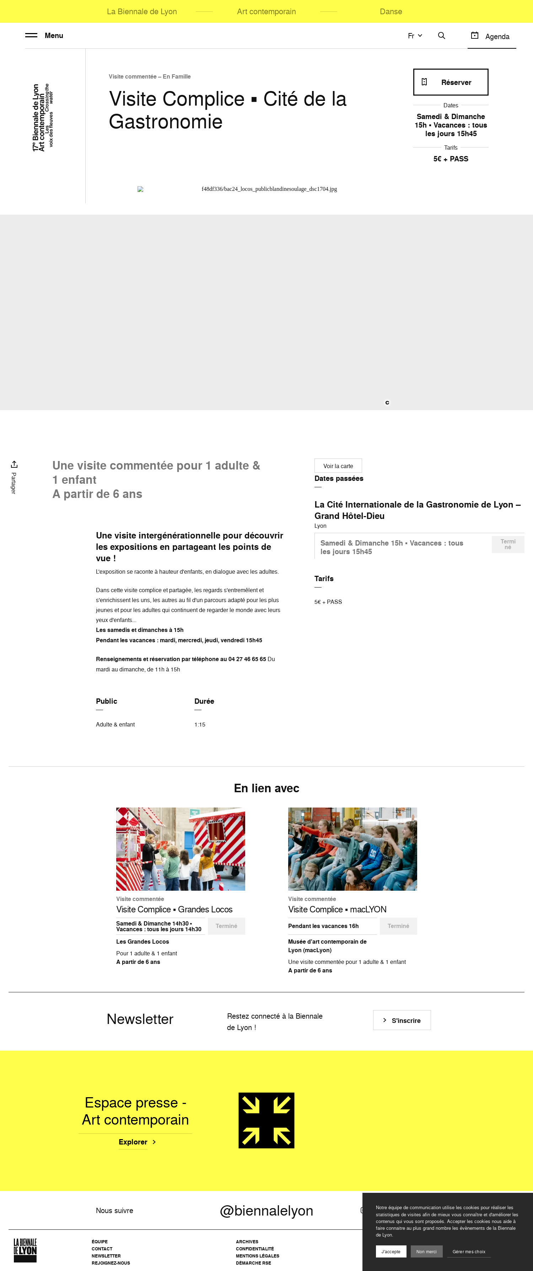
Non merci (426, 1252)
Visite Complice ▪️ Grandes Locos (174, 909)
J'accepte (391, 1252)
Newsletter (106, 1256)
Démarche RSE (253, 1263)
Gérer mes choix (469, 1252)
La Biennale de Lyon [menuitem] (142, 11)
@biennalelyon (266, 1210)
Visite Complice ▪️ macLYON (337, 909)
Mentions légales (257, 1256)
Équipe (100, 1242)
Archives (247, 1242)
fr (416, 35)
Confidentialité (255, 1249)
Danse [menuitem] (391, 11)
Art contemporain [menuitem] (266, 11)
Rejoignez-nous (111, 1263)
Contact (102, 1249)
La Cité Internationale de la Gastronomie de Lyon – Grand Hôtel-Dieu (417, 510)
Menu (44, 35)
